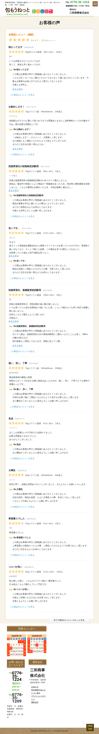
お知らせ (34, 687)
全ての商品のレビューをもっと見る (69, 620)
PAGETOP (90, 727)
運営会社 (34, 702)
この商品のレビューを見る (22, 95)
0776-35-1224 (79, 2)
